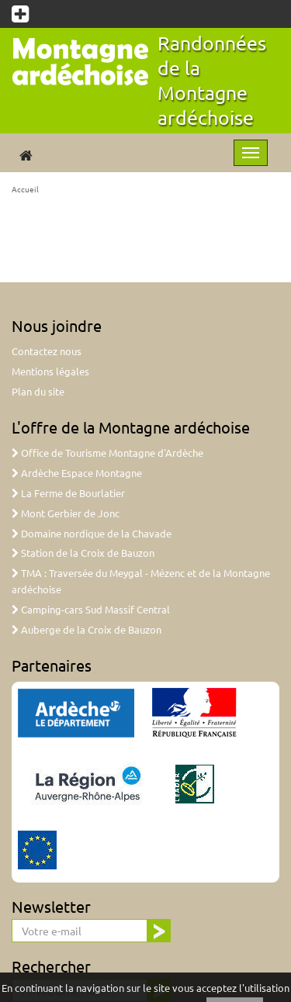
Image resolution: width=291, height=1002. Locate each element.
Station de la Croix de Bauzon (83, 552)
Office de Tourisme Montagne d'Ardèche (107, 452)
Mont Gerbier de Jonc (66, 513)
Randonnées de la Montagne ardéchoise (212, 80)
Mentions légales (50, 371)
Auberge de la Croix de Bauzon (86, 629)
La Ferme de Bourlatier (68, 492)
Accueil (25, 189)
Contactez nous (46, 351)
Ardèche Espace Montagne (77, 472)
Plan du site (38, 391)
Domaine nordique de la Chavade (91, 533)
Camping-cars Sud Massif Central (91, 609)
